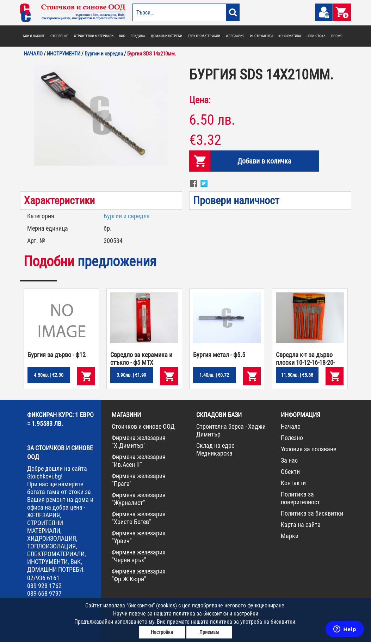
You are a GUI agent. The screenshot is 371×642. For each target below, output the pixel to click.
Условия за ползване (308, 449)
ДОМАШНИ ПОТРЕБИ (166, 36)
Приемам (209, 632)
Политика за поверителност (300, 498)
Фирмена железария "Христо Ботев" (139, 517)
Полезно (292, 437)
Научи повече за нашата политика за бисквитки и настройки (185, 613)
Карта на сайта (301, 524)
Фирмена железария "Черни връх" (139, 556)
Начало (291, 426)
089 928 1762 (44, 585)
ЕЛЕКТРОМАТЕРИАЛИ (204, 36)
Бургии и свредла (127, 216)
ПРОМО (336, 36)
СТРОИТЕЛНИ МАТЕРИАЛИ (93, 36)
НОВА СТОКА (316, 36)
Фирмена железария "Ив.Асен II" (139, 460)
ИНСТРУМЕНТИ (261, 36)
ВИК (122, 36)
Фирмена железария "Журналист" (139, 498)
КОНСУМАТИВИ (289, 36)
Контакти (293, 483)
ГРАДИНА (138, 36)
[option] (101, 115)
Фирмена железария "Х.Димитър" (139, 441)
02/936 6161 (43, 578)
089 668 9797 (44, 593)
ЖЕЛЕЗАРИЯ (235, 36)
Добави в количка (264, 161)
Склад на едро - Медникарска (216, 449)
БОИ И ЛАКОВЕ (34, 36)
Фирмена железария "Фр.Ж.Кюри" (139, 575)
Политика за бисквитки (312, 513)
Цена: (199, 100)
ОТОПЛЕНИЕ (59, 36)
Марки (289, 536)
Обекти (290, 471)
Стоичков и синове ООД (143, 426)
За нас (289, 460)
